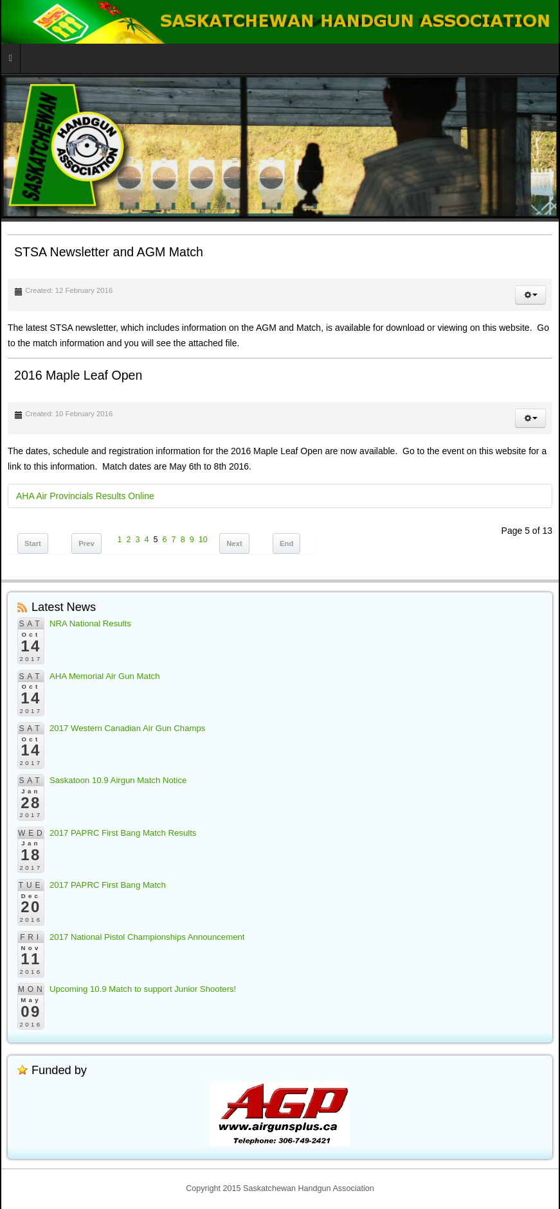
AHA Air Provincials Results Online (85, 496)
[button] (530, 294)
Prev (86, 543)
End (286, 543)
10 (203, 539)
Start (32, 543)
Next (234, 543)
